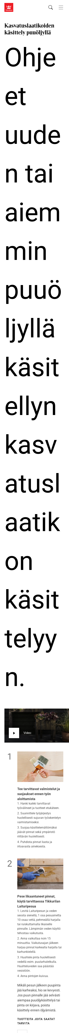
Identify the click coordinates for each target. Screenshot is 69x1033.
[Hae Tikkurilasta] (50, 7)
